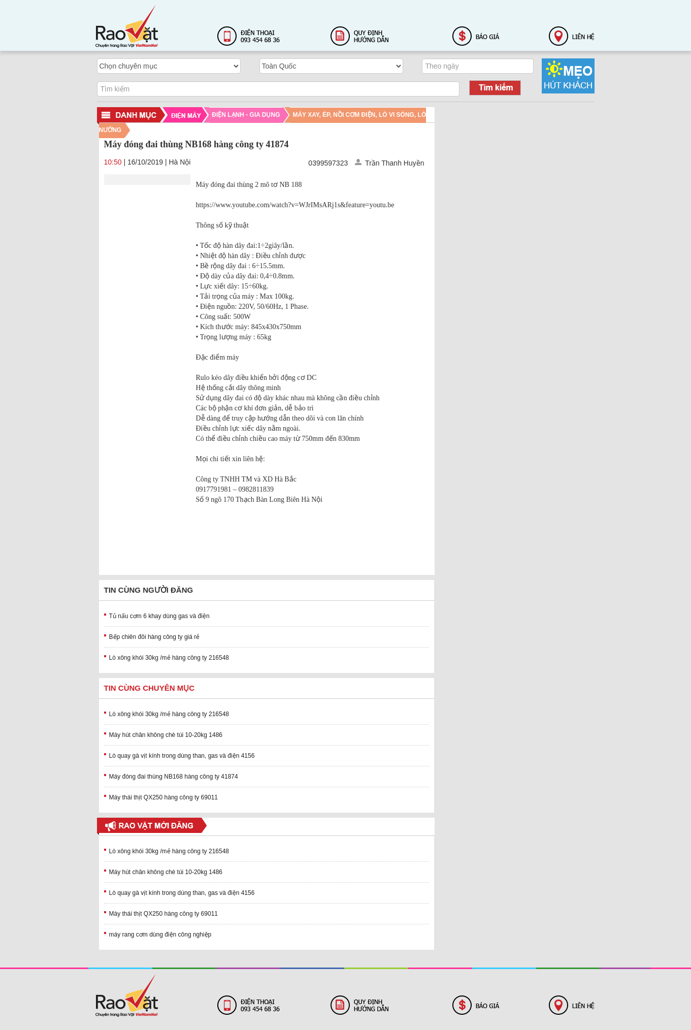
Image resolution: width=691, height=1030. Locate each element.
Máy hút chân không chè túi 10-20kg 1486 (166, 734)
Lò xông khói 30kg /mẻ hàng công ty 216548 (169, 657)
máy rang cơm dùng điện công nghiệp (160, 934)
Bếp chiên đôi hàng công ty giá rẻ (154, 636)
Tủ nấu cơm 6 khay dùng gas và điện (159, 616)
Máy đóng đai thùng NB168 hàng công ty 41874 (173, 776)
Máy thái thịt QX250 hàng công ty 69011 (163, 797)
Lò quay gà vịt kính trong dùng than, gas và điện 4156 (182, 755)
